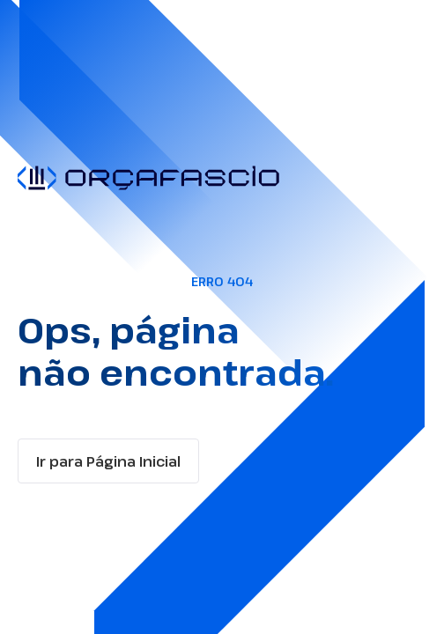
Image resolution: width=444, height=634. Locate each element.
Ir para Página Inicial (108, 461)
